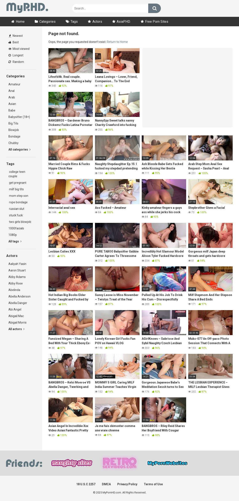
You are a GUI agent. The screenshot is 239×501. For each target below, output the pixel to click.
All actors (16, 329)
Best (13, 42)
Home (20, 22)
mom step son (18, 195)
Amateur (14, 84)
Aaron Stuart (17, 270)
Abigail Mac (16, 316)
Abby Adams (17, 277)
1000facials (16, 228)
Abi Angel (14, 309)
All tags (14, 241)
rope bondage (18, 202)
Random (16, 61)
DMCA (106, 484)
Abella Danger (17, 303)
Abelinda (14, 290)
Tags (74, 22)
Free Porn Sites (156, 22)
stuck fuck (15, 215)
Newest (16, 35)
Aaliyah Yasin (17, 264)
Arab (11, 97)
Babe (11, 110)
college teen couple (16, 174)
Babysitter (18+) (19, 117)
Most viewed (18, 48)
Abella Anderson (19, 296)
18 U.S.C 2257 (85, 484)
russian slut (16, 208)
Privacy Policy (127, 484)
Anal (11, 91)
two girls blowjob (19, 221)
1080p (12, 235)
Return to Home (117, 42)
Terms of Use (153, 484)
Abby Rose (15, 283)
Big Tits (13, 123)
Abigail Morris (17, 322)
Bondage (14, 136)
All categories (19, 149)
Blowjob (13, 130)
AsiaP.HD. (124, 22)
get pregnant (17, 182)
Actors (97, 22)
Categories (47, 22)
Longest (15, 55)
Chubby (13, 143)
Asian (12, 104)
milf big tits (16, 189)
